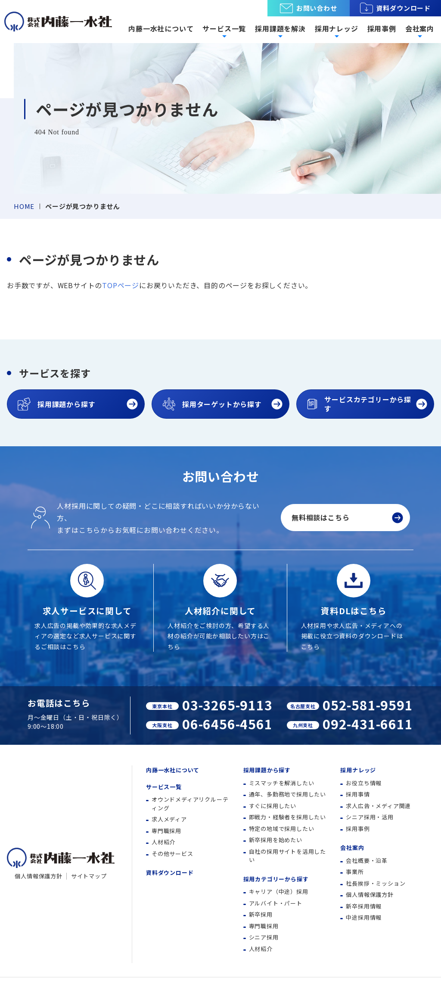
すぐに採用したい (272, 806)
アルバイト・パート (275, 903)
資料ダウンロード (395, 8)
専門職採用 (166, 831)
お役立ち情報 (364, 783)
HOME (24, 206)
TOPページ (120, 285)
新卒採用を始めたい (275, 840)
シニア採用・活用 (369, 817)
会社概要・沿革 (367, 860)
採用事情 (358, 794)
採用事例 (381, 28)
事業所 (354, 872)
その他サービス (172, 853)
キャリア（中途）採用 (278, 891)
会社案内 (352, 847)
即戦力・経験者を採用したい (287, 817)
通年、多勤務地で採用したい (287, 794)
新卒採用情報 (364, 906)
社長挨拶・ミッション (375, 883)
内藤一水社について (160, 28)
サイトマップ (89, 876)
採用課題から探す (267, 770)
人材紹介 (163, 842)
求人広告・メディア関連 (378, 806)
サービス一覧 (164, 787)
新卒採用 (261, 914)
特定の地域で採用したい (281, 828)
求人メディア (169, 819)
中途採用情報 (364, 917)
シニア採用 (264, 937)
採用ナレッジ (358, 770)
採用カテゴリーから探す (276, 879)
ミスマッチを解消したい (281, 783)
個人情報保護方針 (38, 876)
